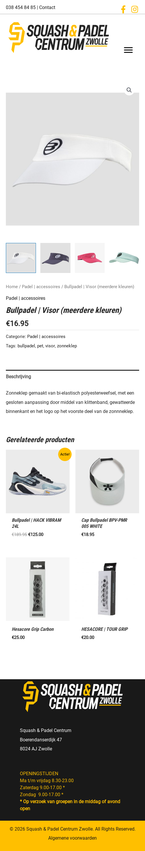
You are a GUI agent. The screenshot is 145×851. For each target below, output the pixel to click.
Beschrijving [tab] (18, 376)
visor (50, 346)
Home (12, 286)
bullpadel (26, 346)
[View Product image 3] (90, 258)
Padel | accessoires (41, 286)
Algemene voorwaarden (72, 838)
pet (40, 346)
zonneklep (67, 346)
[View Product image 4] (124, 258)
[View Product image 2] (55, 258)
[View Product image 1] (21, 258)
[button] (123, 9)
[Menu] (128, 50)
